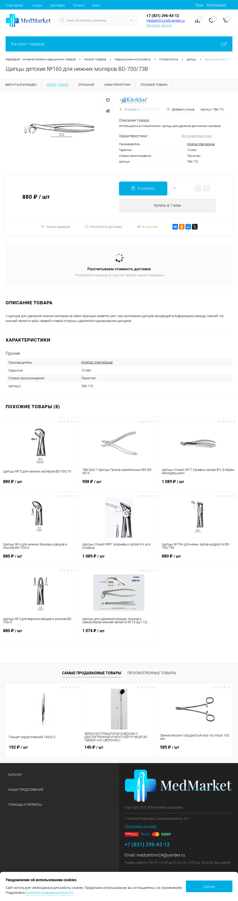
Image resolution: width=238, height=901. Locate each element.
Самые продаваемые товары (91, 673)
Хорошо (209, 886)
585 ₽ (169, 747)
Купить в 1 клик (167, 205)
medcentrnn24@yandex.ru (165, 20)
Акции (37, 5)
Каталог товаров (119, 43)
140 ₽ (93, 747)
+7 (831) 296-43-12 (162, 16)
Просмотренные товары (151, 673)
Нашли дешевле (55, 227)
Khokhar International (201, 144)
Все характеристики (197, 136)
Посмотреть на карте (140, 826)
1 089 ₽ (198, 484)
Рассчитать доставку (103, 227)
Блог (96, 5)
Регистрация (216, 5)
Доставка (57, 5)
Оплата (78, 5)
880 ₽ (39, 484)
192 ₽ (18, 747)
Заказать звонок (159, 25)
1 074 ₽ (118, 633)
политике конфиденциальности (49, 892)
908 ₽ (118, 484)
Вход (199, 5)
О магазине (14, 5)
